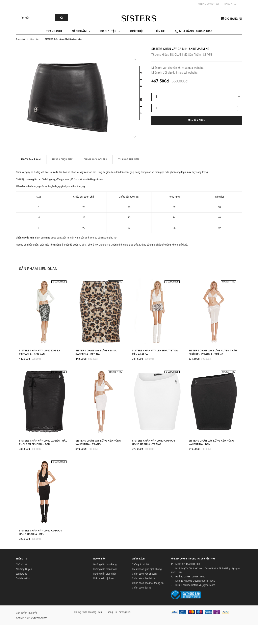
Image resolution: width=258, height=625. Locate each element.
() (231, 18)
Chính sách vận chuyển (144, 573)
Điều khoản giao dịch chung (147, 569)
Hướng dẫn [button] (99, 558)
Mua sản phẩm (197, 120)
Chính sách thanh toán (144, 578)
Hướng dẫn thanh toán (105, 569)
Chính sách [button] (138, 558)
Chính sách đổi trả (141, 587)
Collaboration (23, 578)
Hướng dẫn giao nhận (104, 573)
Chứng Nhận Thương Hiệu (88, 612)
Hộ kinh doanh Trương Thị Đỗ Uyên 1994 (193, 558)
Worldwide (21, 573)
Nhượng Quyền (24, 569)
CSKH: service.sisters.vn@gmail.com (195, 585)
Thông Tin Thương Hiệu (118, 612)
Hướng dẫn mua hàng (105, 564)
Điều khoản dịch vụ (103, 578)
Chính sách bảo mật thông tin (147, 583)
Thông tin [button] (21, 558)
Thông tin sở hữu (141, 564)
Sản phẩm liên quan (38, 269)
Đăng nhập (231, 4)
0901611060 (213, 4)
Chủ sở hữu (22, 564)
